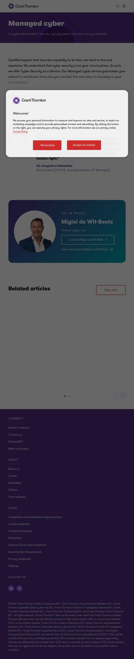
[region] (67, 123)
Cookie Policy (20, 131)
